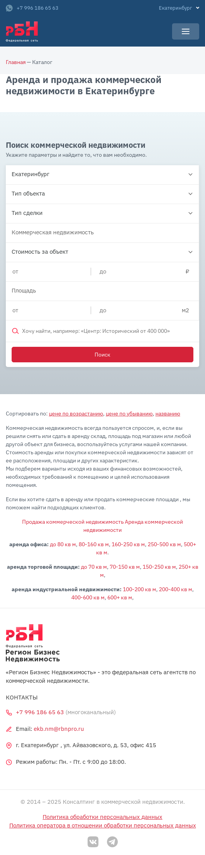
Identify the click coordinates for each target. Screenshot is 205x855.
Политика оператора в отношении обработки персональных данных (102, 825)
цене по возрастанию (76, 413)
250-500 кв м (164, 544)
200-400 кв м (175, 589)
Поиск (102, 354)
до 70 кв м (94, 566)
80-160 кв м (94, 544)
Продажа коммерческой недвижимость (73, 521)
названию (167, 413)
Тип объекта (28, 193)
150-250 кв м (159, 566)
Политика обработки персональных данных (102, 816)
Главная (16, 62)
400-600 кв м (88, 597)
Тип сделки (27, 212)
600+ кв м (119, 597)
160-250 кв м (128, 544)
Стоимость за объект (40, 251)
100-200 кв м (139, 589)
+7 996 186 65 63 (32, 8)
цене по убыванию (129, 413)
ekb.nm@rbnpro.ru (59, 728)
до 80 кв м (63, 544)
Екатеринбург (31, 174)
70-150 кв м (125, 566)
